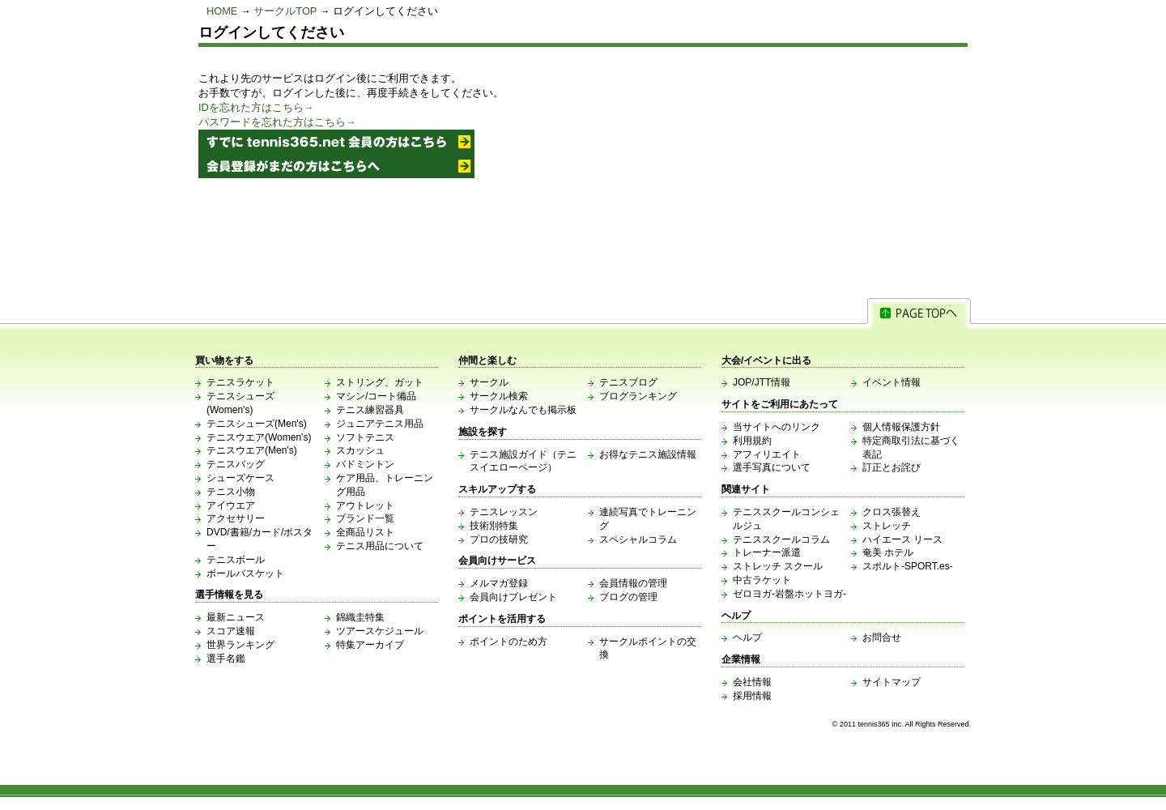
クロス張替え (891, 512)
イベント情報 (891, 382)
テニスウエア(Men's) (251, 450)
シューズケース (240, 478)
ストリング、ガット (379, 382)
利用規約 (752, 440)
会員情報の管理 (633, 583)
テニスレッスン (504, 512)
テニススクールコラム (781, 539)
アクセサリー (235, 518)
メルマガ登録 (499, 583)
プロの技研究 (499, 539)
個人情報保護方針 (901, 427)
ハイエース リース (902, 539)
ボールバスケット (245, 573)
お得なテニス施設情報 (647, 454)
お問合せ (881, 637)
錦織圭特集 (360, 617)
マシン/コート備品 (376, 396)
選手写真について (772, 467)
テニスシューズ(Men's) (256, 423)
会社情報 (752, 682)
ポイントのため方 (508, 641)
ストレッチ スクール (778, 566)
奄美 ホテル (887, 552)
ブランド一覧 (365, 518)
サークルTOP (285, 11)
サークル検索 (499, 396)
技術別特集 (494, 525)
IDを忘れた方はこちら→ (256, 107)
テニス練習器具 (370, 410)
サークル (489, 382)
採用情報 (752, 695)
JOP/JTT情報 (761, 382)
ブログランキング (638, 396)
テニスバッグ (235, 464)
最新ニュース (235, 617)
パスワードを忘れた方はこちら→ (277, 122)
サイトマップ (891, 682)
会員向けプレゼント (513, 597)
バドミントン (365, 464)
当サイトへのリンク (776, 427)
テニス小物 (230, 491)
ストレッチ (886, 525)
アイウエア (230, 505)
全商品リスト (365, 532)
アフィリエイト (767, 454)
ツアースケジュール (379, 631)
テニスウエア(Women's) (258, 437)
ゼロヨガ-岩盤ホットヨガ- (789, 593)
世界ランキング (240, 644)
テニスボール (235, 559)
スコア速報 (230, 631)
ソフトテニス (365, 437)
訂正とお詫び (891, 467)
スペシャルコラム (638, 539)
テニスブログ (628, 382)
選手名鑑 (225, 658)
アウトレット (365, 505)
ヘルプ (747, 637)
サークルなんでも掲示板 (523, 410)
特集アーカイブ (370, 644)
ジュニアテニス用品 (379, 423)
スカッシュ (360, 450)
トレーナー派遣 (767, 552)
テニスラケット (240, 382)
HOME (221, 11)
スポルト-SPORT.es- (907, 566)
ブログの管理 (628, 597)
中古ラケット (762, 580)
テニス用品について (379, 546)
